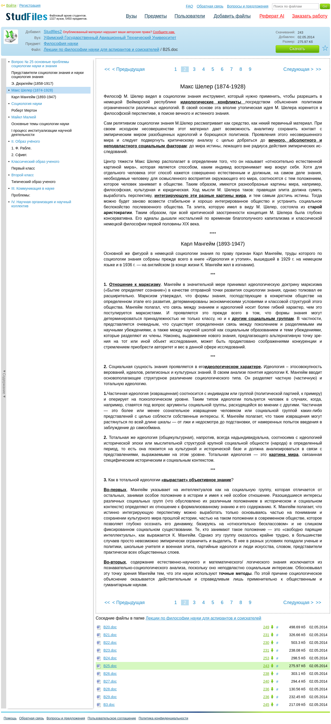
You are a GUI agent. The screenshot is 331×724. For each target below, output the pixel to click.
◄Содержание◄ (4, 149)
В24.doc (110, 658)
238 (266, 674)
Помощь (10, 718)
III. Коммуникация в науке (33, 188)
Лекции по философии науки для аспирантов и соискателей (101, 49)
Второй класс (22, 175)
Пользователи (190, 16)
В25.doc (110, 666)
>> (318, 69)
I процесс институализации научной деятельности (41, 132)
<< (107, 69)
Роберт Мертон (24, 110)
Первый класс (23, 168)
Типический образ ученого (33, 182)
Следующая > (298, 69)
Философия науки (61, 43)
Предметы (156, 16)
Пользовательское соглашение (112, 718)
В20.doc (110, 627)
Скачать (297, 49)
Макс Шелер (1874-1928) (32, 90)
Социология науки (26, 104)
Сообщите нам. (164, 32)
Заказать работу (309, 16)
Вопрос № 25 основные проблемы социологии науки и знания (40, 64)
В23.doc (110, 650)
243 (266, 666)
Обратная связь (210, 6)
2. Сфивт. (19, 155)
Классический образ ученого (35, 161)
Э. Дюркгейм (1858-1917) (32, 83)
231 (266, 635)
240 (266, 681)
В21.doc (110, 635)
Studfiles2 (53, 31)
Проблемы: (20, 195)
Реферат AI (271, 16)
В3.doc (109, 705)
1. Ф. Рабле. (21, 148)
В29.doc (110, 697)
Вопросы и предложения (247, 6)
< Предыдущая (128, 69)
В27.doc (110, 681)
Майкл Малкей (23, 117)
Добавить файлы (232, 16)
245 (266, 705)
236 (266, 689)
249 (266, 627)
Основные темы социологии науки (40, 124)
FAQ (189, 6)
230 (266, 643)
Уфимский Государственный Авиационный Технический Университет (110, 37)
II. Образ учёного (25, 141)
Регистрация (30, 5)
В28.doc (110, 689)
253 (266, 658)
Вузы (131, 16)
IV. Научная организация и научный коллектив (41, 204)
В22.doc (110, 643)
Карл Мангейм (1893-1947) (33, 97)
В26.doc (110, 674)
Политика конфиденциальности (163, 718)
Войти (11, 5)
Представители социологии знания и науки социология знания (47, 75)
